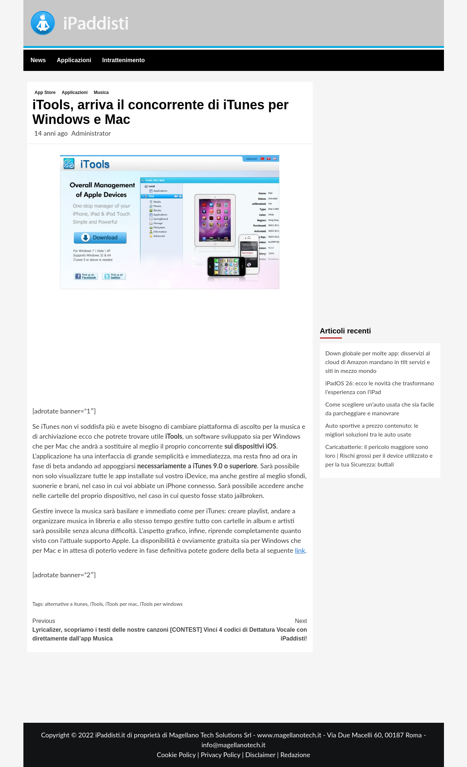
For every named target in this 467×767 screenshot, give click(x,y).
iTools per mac (121, 604)
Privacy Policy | (223, 755)
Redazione (295, 755)
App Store (45, 92)
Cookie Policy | (179, 755)
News (38, 60)
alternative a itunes (66, 604)
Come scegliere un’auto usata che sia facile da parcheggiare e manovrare (379, 408)
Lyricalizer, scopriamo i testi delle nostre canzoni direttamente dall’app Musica (101, 629)
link (300, 550)
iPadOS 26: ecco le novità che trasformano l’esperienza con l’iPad (379, 387)
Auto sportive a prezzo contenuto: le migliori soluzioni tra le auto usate (372, 430)
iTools (96, 604)
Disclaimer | (262, 755)
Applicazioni (74, 60)
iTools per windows (161, 604)
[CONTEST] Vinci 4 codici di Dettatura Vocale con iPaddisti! (238, 629)
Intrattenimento (123, 60)
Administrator (91, 133)
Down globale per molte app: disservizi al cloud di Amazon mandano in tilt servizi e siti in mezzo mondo (377, 362)
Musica (101, 92)
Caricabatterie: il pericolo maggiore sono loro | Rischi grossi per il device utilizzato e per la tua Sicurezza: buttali (379, 455)
